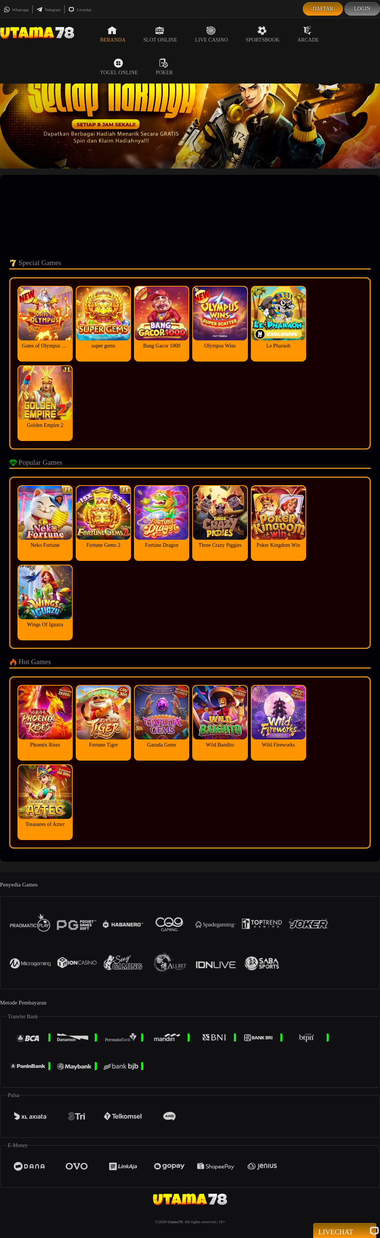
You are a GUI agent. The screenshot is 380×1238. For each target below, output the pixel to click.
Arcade (308, 34)
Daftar (322, 9)
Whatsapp (16, 9)
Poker (164, 66)
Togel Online (119, 66)
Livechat (79, 9)
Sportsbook (262, 34)
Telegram (48, 9)
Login (362, 9)
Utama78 (175, 1221)
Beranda (112, 34)
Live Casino (211, 34)
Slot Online (160, 34)
